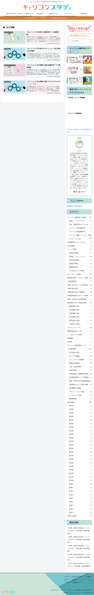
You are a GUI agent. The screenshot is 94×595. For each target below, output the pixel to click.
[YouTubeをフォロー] (79, 191)
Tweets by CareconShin (74, 206)
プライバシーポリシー (85, 579)
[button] (90, 41)
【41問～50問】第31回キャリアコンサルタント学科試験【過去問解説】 (78, 530)
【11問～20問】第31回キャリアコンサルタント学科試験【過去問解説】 (78, 557)
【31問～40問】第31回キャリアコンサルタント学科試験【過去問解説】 (78, 539)
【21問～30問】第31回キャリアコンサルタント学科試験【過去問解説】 (78, 548)
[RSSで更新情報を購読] (85, 191)
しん (79, 151)
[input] (79, 41)
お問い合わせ (51, 590)
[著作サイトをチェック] (74, 191)
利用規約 (68, 582)
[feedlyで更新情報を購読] (82, 191)
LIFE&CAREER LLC (87, 590)
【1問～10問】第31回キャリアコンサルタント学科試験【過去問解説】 (79, 565)
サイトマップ (59, 590)
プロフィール (68, 590)
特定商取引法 (76, 590)
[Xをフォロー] (77, 191)
